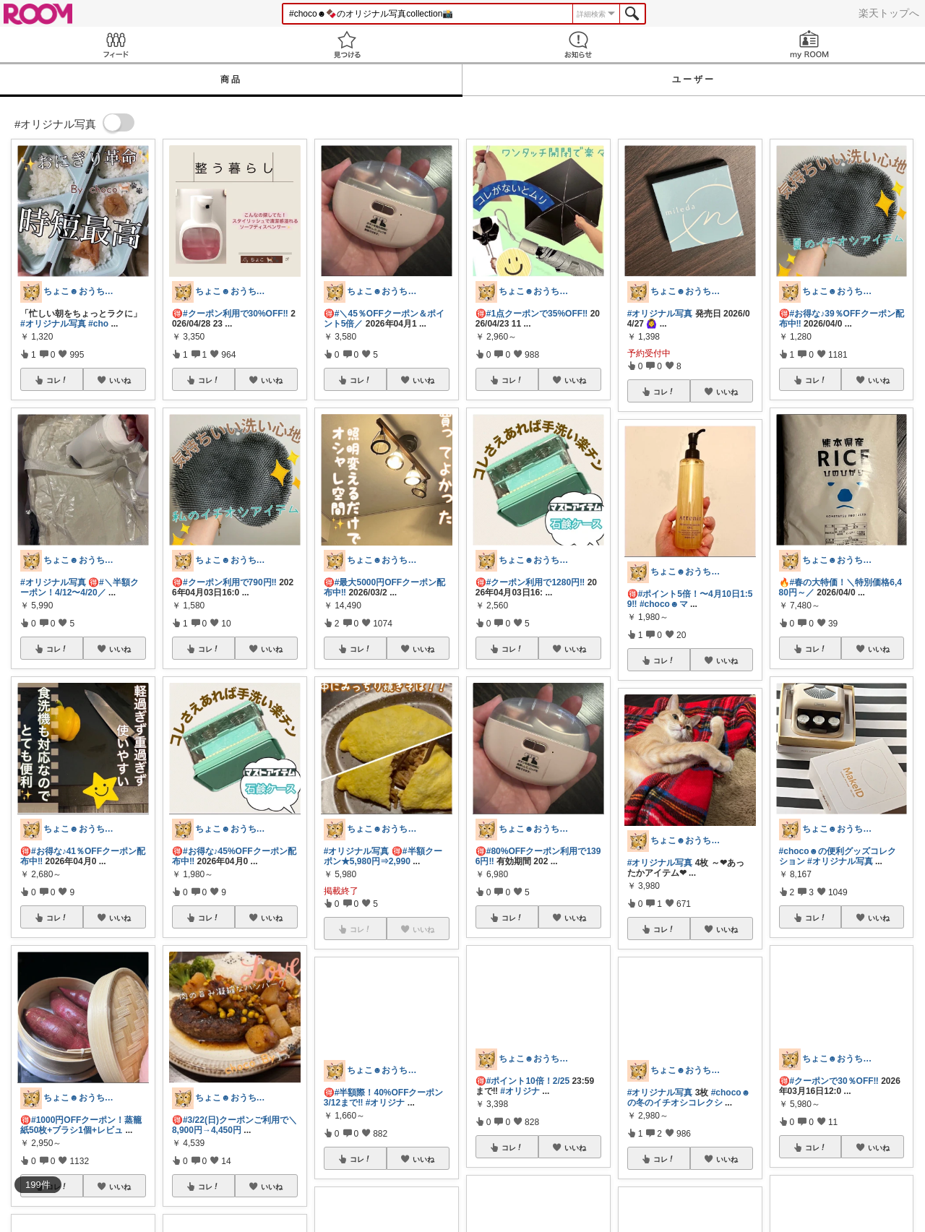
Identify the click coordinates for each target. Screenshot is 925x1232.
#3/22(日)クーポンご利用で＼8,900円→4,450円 (234, 1125)
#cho (98, 324)
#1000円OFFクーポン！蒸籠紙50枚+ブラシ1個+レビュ (81, 1125)
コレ (57, 380)
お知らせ (578, 44)
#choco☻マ (664, 604)
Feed (115, 44)
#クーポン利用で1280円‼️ (535, 582)
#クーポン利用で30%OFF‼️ (235, 314)
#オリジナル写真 (53, 324)
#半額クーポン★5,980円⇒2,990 (383, 856)
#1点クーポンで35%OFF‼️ (537, 314)
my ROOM (809, 44)
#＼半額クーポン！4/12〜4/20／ (79, 587)
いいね (120, 380)
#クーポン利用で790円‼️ (230, 582)
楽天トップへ (889, 13)
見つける (346, 44)
